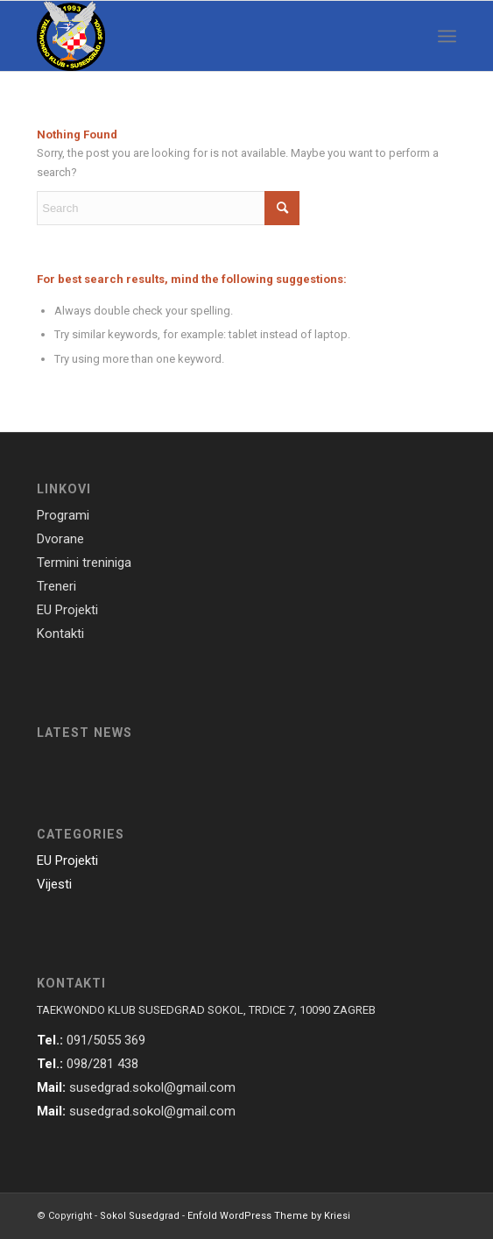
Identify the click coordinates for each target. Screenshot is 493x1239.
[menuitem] (447, 36)
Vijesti (54, 884)
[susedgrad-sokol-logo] (204, 36)
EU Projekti (67, 860)
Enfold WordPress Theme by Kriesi (268, 1215)
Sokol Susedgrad (140, 1215)
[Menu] (447, 36)
